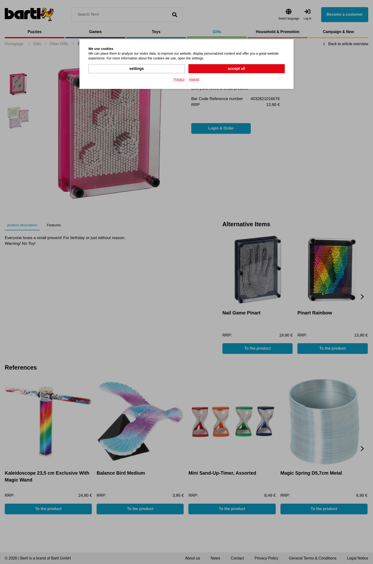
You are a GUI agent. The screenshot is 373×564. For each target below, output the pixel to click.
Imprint (194, 79)
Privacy (179, 79)
